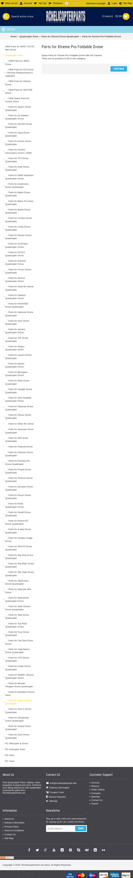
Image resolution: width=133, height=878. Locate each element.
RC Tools (9, 761)
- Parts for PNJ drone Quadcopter (16, 439)
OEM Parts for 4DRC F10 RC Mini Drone (20, 48)
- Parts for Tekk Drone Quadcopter (17, 616)
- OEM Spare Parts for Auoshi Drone (17, 100)
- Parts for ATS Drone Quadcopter (16, 160)
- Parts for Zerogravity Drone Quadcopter (17, 719)
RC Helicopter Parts (15, 749)
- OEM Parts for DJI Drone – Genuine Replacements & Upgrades (19, 72)
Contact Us (96, 800)
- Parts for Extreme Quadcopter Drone (15, 262)
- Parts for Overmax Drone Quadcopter (19, 431)
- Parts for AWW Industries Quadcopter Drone (19, 177)
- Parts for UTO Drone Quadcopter (17, 659)
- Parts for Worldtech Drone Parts (19, 693)
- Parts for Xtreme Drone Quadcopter (18, 702)
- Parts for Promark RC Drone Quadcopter (17, 462)
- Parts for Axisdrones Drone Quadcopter (17, 185)
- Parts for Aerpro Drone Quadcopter (18, 108)
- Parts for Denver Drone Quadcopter (18, 237)
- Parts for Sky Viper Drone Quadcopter (19, 573)
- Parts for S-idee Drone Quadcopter (18, 531)
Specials (95, 796)
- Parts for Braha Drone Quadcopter (17, 211)
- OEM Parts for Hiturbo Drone (18, 83)
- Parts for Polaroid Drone (19, 446)
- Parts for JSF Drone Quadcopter (16, 339)
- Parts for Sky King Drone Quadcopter (19, 557)
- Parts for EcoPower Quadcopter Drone (16, 245)
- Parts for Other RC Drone (19, 423)
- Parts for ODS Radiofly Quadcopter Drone (18, 399)
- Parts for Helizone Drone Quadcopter (19, 314)
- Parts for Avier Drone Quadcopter (17, 168)
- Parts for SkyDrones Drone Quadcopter (17, 582)
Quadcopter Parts (14, 55)
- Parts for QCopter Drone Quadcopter (19, 488)
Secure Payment (56, 797)
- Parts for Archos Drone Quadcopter (18, 143)
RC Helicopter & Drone (16, 743)
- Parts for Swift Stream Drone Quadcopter (17, 608)
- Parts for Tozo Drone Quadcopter (17, 633)
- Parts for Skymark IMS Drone (18, 591)
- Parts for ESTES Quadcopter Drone (15, 254)
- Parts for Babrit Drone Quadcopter (17, 194)
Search (94, 803)
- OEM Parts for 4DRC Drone (17, 62)
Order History (97, 789)
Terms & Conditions (13, 830)
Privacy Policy (11, 826)
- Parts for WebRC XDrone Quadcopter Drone (19, 676)
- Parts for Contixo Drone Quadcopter (18, 219)
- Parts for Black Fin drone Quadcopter (19, 203)
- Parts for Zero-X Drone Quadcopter (18, 710)
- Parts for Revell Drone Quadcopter (18, 514)
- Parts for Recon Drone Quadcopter (18, 497)
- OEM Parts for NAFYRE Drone (18, 91)
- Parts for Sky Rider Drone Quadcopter (19, 565)
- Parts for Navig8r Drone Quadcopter (18, 391)
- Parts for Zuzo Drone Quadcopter (17, 736)
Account (94, 782)
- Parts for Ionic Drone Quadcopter (17, 322)
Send (80, 828)
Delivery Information (57, 787)
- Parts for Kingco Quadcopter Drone (14, 348)
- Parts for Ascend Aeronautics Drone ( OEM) (18, 151)
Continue (118, 68)
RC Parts (9, 755)
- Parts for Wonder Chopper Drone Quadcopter (19, 685)
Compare (95, 793)
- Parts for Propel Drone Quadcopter (18, 471)
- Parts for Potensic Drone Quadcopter (19, 454)
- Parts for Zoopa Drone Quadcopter (18, 728)
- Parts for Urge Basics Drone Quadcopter (17, 651)
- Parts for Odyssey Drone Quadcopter (19, 408)
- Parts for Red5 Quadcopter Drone (14, 505)
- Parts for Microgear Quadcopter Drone (16, 374)
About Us (8, 818)
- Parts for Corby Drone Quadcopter (17, 228)
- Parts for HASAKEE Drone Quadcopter (16, 305)
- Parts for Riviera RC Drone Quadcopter (16, 522)
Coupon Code (55, 792)
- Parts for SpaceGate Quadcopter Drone (17, 599)
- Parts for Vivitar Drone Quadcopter (17, 668)
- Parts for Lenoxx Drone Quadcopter (18, 356)
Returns (94, 786)
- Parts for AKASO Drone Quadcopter (18, 125)
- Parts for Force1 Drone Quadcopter (18, 271)
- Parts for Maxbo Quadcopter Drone (14, 365)
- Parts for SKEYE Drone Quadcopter (18, 548)
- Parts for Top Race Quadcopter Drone (16, 625)
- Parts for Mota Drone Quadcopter (17, 382)
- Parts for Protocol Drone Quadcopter (19, 479)
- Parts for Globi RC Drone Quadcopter (19, 288)
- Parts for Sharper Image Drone (19, 539)
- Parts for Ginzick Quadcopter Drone (15, 279)
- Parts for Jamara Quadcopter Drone (15, 331)
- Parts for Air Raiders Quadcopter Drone (17, 117)
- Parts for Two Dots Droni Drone (19, 642)
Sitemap (51, 801)
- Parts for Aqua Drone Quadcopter (17, 134)
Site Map (8, 838)
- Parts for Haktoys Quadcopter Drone (15, 297)
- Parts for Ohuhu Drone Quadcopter (18, 416)
